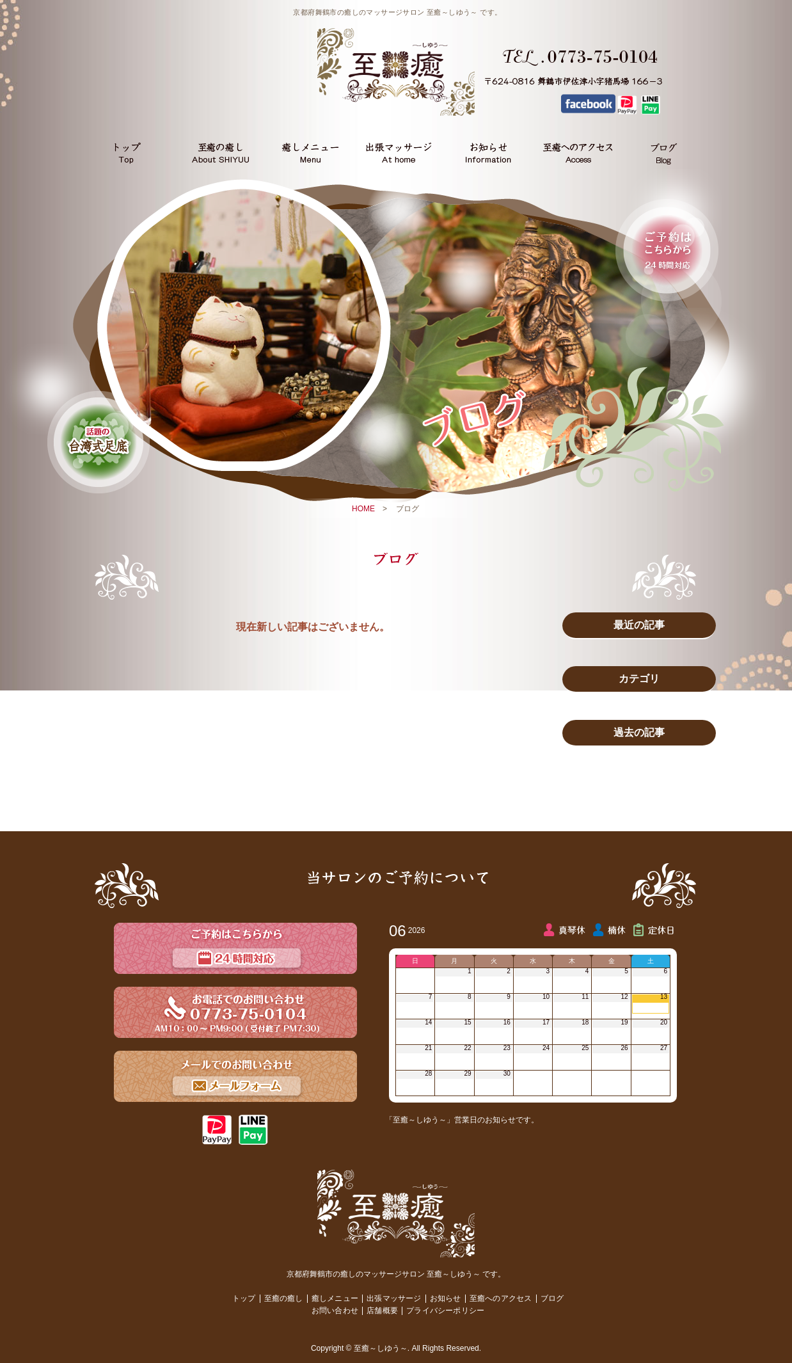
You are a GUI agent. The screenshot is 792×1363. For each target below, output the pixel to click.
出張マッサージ (394, 1298)
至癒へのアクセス (501, 1298)
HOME (363, 508)
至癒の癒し (283, 1298)
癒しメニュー (335, 1298)
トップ (244, 1298)
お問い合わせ (335, 1310)
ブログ (552, 1298)
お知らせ (445, 1298)
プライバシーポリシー (445, 1310)
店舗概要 (382, 1310)
